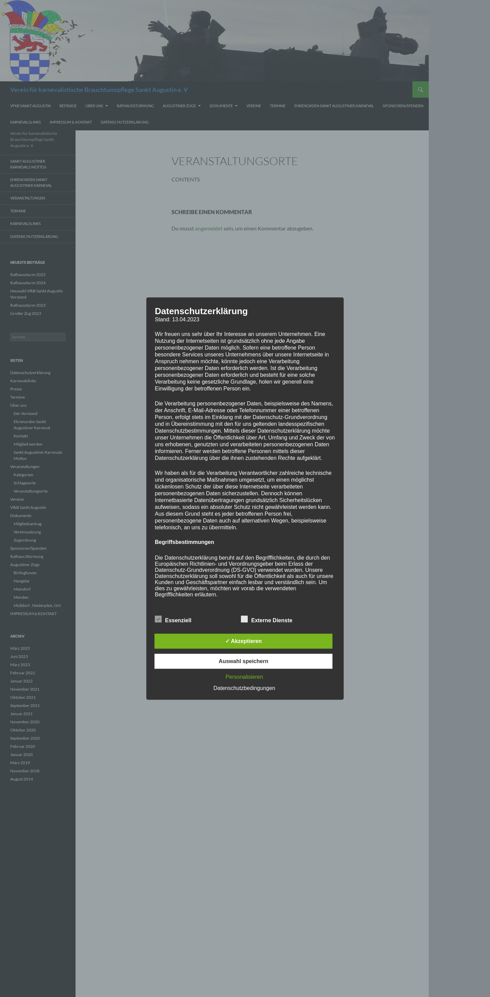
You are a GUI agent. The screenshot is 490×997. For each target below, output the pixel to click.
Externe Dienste (266, 619)
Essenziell (173, 619)
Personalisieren (244, 677)
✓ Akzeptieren (243, 641)
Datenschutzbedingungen (244, 688)
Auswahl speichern (243, 661)
